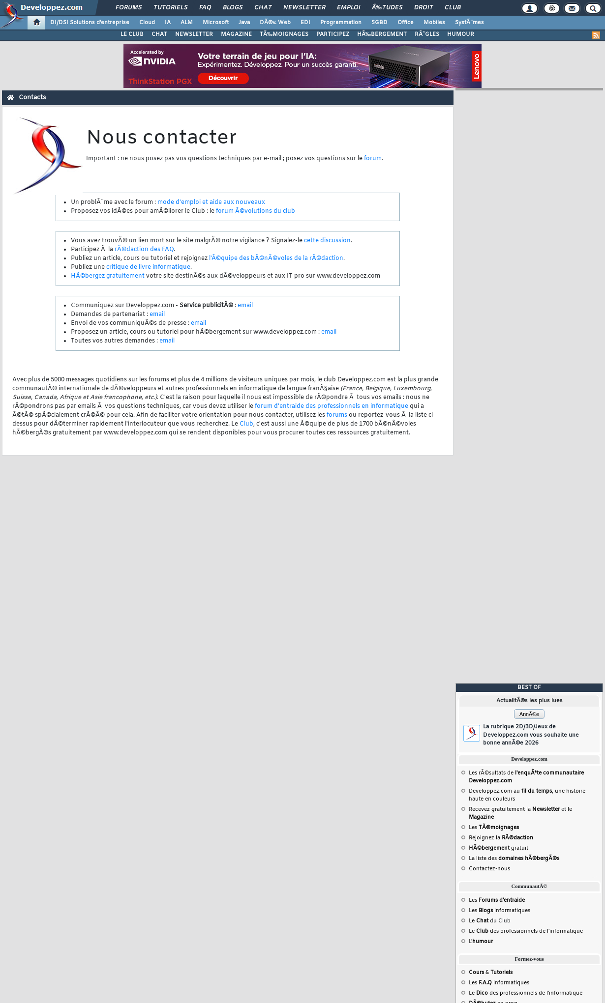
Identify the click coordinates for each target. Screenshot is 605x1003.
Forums (129, 8)
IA (168, 22)
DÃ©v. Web (275, 22)
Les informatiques (499, 910)
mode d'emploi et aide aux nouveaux (211, 202)
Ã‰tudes (387, 8)
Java (244, 22)
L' (481, 941)
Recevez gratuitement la (514, 809)
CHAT (159, 34)
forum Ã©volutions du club (255, 211)
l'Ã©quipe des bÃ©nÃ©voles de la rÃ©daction (276, 258)
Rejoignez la (501, 837)
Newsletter (304, 8)
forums (337, 415)
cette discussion (327, 241)
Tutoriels (170, 8)
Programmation (341, 22)
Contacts (32, 97)
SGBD (379, 22)
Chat (262, 8)
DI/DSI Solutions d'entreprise (89, 22)
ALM (187, 22)
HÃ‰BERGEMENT (382, 34)
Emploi (348, 8)
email (245, 306)
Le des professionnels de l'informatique (526, 931)
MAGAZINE (236, 34)
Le (478, 920)
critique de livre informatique (148, 267)
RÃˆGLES (427, 34)
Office (405, 22)
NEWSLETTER (194, 34)
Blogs (232, 8)
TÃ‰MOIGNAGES (284, 34)
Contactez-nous (489, 868)
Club (452, 8)
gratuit (498, 848)
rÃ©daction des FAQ (144, 250)
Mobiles (434, 22)
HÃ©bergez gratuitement (108, 276)
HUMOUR (460, 34)
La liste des (514, 858)
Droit (423, 8)
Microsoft (216, 22)
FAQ (205, 8)
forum (373, 159)
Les (494, 827)
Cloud (147, 22)
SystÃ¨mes (469, 22)
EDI (305, 22)
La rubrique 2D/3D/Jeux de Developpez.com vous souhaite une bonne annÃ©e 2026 (531, 734)
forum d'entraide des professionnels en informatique (331, 406)
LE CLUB (132, 34)
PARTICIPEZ (332, 34)
